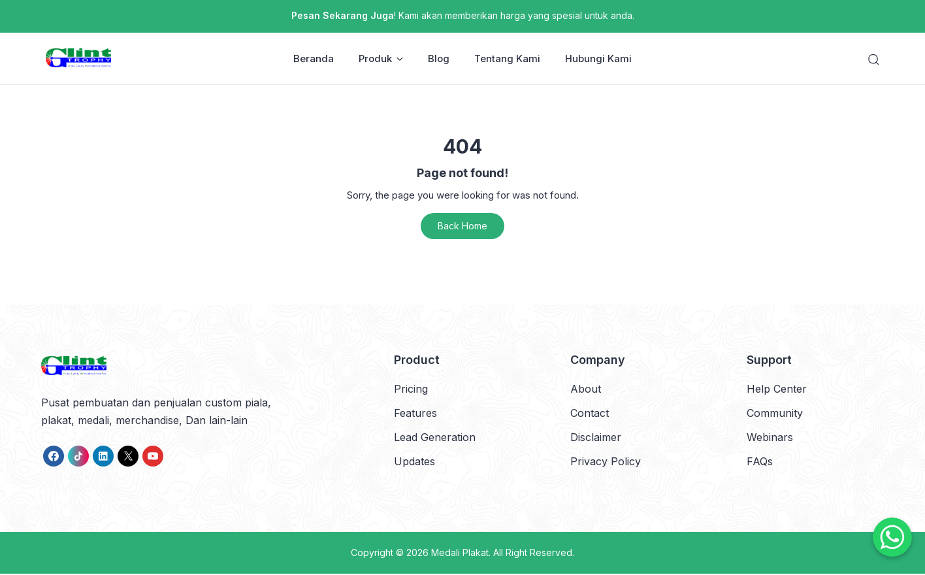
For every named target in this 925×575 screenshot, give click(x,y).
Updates (414, 462)
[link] (53, 456)
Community (775, 413)
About (585, 389)
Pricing (411, 389)
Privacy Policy (605, 462)
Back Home (462, 227)
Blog (438, 59)
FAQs (760, 462)
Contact (589, 413)
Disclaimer (595, 438)
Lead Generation (435, 438)
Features (415, 413)
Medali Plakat (460, 553)
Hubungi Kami (598, 59)
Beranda (313, 59)
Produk (381, 59)
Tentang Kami (507, 59)
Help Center (777, 389)
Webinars (770, 438)
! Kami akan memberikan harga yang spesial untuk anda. (462, 15)
